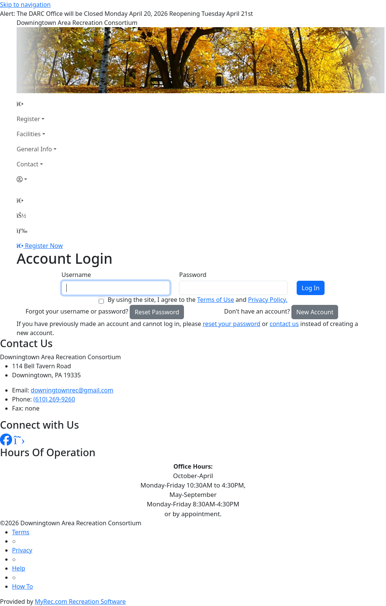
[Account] (37, 179)
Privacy (22, 550)
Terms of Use (215, 299)
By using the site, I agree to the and (197, 299)
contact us (284, 324)
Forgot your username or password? (77, 311)
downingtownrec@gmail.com (72, 390)
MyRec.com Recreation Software (80, 601)
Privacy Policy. (268, 299)
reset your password (231, 324)
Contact (27, 164)
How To (22, 586)
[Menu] (22, 230)
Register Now (44, 245)
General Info (34, 149)
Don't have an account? (257, 311)
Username (76, 275)
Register (28, 119)
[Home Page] (37, 103)
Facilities (29, 134)
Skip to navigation (25, 4)
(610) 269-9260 (54, 399)
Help (18, 568)
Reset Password (157, 312)
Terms (20, 532)
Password (192, 275)
